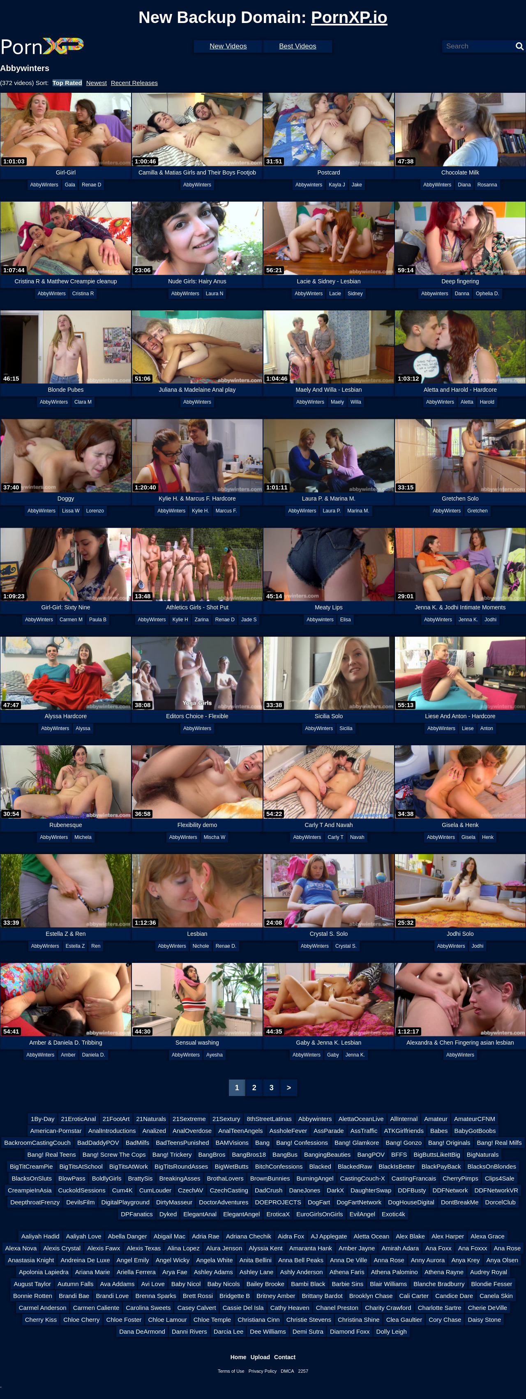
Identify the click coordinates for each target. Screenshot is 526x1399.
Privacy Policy (263, 1371)
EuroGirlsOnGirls (319, 1214)
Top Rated (67, 82)
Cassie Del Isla (243, 1307)
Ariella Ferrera (136, 1271)
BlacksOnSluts (32, 1178)
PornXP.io (349, 17)
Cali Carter (414, 1295)
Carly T (335, 837)
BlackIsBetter (396, 1166)
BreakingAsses (180, 1178)
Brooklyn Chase (371, 1295)
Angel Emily (133, 1260)
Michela (82, 837)
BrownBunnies (270, 1178)
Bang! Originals (449, 1142)
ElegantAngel (241, 1214)
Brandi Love (112, 1295)
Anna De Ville (348, 1260)
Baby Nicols (223, 1283)
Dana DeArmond (142, 1331)
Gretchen (477, 511)
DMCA (287, 1371)
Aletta (467, 402)
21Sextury (226, 1118)
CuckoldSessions (82, 1190)
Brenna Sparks (155, 1295)
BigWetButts (231, 1166)
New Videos (228, 46)
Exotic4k (393, 1214)
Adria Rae (205, 1236)
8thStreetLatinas (269, 1118)
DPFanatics (137, 1214)
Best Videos (297, 46)
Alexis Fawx (103, 1248)
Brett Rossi (198, 1295)
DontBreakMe (460, 1202)
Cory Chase (445, 1319)
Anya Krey (465, 1260)
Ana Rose (507, 1248)
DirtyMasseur (174, 1202)
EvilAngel (363, 1214)
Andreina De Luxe (85, 1260)
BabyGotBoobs (475, 1130)
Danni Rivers (189, 1331)
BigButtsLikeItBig (436, 1154)
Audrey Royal (488, 1271)
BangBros (212, 1154)
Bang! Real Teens (52, 1154)
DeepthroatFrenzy (35, 1202)
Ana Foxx (438, 1248)
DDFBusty (412, 1190)
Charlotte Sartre (439, 1307)
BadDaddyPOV (98, 1142)
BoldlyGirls (107, 1178)
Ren (95, 946)
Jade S (248, 620)
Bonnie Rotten (32, 1295)
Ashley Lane (257, 1271)
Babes (439, 1130)
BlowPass (71, 1178)
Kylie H (180, 620)
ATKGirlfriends (404, 1130)
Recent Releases (134, 82)
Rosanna (487, 185)
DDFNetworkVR (496, 1190)
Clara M (83, 402)
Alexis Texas (144, 1248)
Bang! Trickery (172, 1154)
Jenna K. (468, 620)
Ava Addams (117, 1283)
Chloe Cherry (81, 1319)
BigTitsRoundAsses (181, 1166)
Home (239, 1357)
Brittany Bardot (322, 1295)
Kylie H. (200, 511)
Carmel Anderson (43, 1307)
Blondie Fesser (491, 1283)
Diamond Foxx (350, 1331)
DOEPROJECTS (278, 1202)
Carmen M (71, 620)
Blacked (320, 1166)
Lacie (335, 293)
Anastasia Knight (31, 1260)
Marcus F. (226, 511)
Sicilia (345, 728)
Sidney (355, 293)
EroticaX (278, 1214)
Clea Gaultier (404, 1319)
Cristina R (83, 293)
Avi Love (152, 1283)
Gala (70, 185)
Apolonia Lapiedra (44, 1271)
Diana (464, 185)
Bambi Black (308, 1283)
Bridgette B (234, 1295)
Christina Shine (359, 1319)
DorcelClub (500, 1202)
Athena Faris (347, 1271)
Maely (337, 402)
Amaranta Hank (310, 1248)
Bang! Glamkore (357, 1142)
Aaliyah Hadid (40, 1236)
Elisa (345, 620)
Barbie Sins (348, 1283)
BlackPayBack (441, 1166)
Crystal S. (346, 946)
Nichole (201, 946)
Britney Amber (275, 1295)
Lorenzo (95, 511)
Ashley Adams (213, 1271)
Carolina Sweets (148, 1307)
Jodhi (490, 620)
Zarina (202, 620)
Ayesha (214, 1055)
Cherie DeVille (488, 1307)
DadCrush (269, 1190)
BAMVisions (232, 1142)
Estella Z (75, 946)
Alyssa (83, 728)
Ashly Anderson (301, 1271)
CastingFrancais (414, 1178)
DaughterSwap (371, 1190)
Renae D (91, 185)
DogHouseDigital (411, 1202)
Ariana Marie (92, 1271)
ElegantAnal (200, 1214)
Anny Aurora (428, 1260)
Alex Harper (447, 1236)
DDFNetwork (450, 1190)
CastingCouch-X (362, 1178)
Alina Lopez (183, 1248)
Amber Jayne (357, 1248)
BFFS (399, 1154)
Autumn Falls (76, 1283)
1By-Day (43, 1118)
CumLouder (155, 1190)
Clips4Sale (499, 1178)
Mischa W (215, 837)
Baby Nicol (186, 1283)
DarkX (335, 1190)
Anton (486, 728)
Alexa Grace (488, 1236)
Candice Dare (454, 1295)
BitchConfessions (279, 1166)
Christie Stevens (308, 1319)
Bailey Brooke (266, 1283)
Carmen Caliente (96, 1307)
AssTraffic (364, 1130)
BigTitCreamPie (31, 1166)
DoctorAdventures (223, 1202)
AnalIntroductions (112, 1130)
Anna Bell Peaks (300, 1260)
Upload (260, 1357)
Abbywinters (308, 185)
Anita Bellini (256, 1260)
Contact (284, 1357)
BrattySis (140, 1178)
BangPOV (371, 1154)
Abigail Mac (170, 1236)
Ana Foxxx (472, 1248)
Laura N (215, 293)
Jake (357, 185)
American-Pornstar (56, 1130)
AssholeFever (288, 1130)
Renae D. (226, 946)
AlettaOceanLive (360, 1118)
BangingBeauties (327, 1154)
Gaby (333, 1055)
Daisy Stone (484, 1319)
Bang (262, 1142)
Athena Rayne (444, 1271)
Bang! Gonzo (403, 1142)
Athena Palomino (394, 1271)
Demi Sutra (308, 1331)
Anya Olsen (503, 1260)
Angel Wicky (173, 1260)
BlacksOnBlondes (492, 1166)
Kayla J (337, 185)
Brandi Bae (74, 1295)
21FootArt (116, 1118)
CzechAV (190, 1190)
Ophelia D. (487, 293)
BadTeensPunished (182, 1142)
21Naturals (151, 1118)
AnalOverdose (192, 1130)
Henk (488, 837)
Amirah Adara (400, 1248)
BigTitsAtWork (128, 1166)
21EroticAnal (78, 1118)
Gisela (468, 837)
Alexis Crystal (62, 1248)
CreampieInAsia (30, 1190)
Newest (96, 82)
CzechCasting (229, 1190)
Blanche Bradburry (438, 1283)
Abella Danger (127, 1236)
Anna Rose (389, 1260)
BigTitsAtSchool (81, 1166)
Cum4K (122, 1190)
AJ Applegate (329, 1236)
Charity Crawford (388, 1307)
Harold (487, 402)
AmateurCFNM (474, 1118)
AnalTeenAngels (240, 1130)
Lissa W (71, 511)
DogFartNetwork (359, 1202)
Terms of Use (231, 1371)
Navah (357, 837)
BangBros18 (249, 1154)
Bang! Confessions (302, 1142)
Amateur (436, 1118)
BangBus (285, 1154)
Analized (154, 1130)
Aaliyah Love (84, 1236)
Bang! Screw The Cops (114, 1154)
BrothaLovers (225, 1178)
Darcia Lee (229, 1331)
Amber (68, 1055)
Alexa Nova (21, 1248)
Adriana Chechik (248, 1236)
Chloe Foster (124, 1319)
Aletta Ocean (372, 1236)
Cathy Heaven (289, 1307)
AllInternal (404, 1118)
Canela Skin (496, 1295)
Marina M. (358, 511)
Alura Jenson (224, 1248)
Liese (468, 728)
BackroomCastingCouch (37, 1142)
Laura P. (332, 511)
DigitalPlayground (125, 1202)
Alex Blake (410, 1236)
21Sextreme (189, 1118)
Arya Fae (174, 1271)
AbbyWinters (44, 185)
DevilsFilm (80, 1202)
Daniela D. (93, 1055)
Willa (356, 402)
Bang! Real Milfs (499, 1142)
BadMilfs (138, 1142)
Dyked (168, 1214)
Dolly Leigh (391, 1331)
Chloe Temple (212, 1319)
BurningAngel (315, 1178)
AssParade (329, 1130)
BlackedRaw (355, 1166)
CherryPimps (460, 1178)
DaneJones (304, 1190)
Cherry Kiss (41, 1319)
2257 (303, 1371)
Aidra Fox (291, 1236)
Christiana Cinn (259, 1319)
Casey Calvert (196, 1307)
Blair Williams (388, 1283)
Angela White (214, 1260)
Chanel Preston (337, 1307)
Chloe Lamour (167, 1319)
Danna (462, 293)
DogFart (319, 1202)
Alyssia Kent (266, 1248)
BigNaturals (483, 1154)
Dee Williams (268, 1331)
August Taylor (32, 1283)
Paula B (97, 620)
